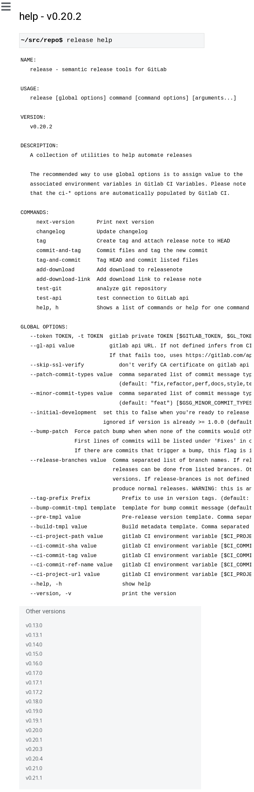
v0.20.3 (34, 749)
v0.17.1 (34, 682)
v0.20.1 (34, 739)
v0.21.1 (34, 777)
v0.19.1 (34, 720)
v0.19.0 (34, 711)
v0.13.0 (34, 625)
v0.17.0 (34, 673)
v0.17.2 (34, 692)
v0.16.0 (34, 663)
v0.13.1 (34, 634)
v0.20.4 (34, 758)
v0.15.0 (34, 653)
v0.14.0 (34, 644)
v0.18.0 (34, 701)
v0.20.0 (34, 730)
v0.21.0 (34, 768)
